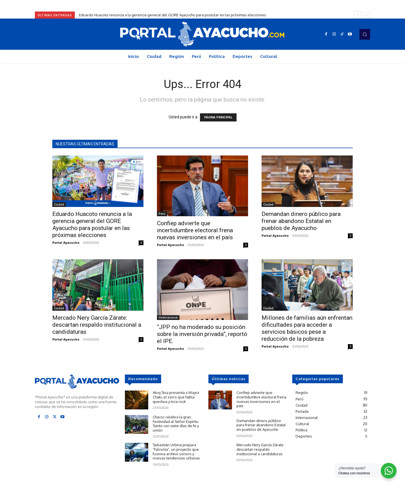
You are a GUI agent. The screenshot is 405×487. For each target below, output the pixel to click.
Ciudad (59, 204)
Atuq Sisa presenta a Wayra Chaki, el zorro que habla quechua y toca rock (176, 396)
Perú (162, 214)
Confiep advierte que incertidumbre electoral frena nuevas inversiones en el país (195, 230)
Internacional (168, 317)
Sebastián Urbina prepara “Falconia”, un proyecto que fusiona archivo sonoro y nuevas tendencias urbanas (176, 451)
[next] (366, 15)
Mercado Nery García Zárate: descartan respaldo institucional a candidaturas (96, 324)
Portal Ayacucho (65, 242)
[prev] (357, 15)
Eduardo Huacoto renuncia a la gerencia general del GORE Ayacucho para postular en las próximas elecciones (172, 15)
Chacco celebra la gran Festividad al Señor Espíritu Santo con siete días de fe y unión (176, 423)
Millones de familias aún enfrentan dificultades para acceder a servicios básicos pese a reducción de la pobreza (307, 328)
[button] (364, 34)
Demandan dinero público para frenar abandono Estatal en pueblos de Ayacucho (301, 221)
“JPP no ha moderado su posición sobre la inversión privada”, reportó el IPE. (202, 334)
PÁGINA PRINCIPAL (218, 117)
